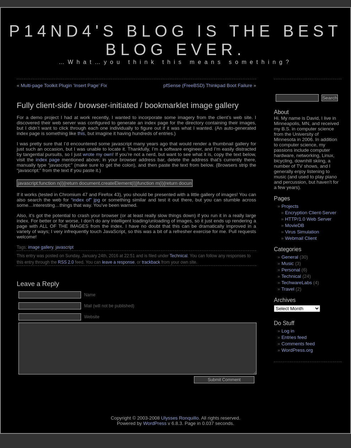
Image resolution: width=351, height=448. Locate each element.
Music (287, 263)
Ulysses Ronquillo (180, 418)
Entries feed (294, 337)
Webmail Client (301, 238)
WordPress (155, 423)
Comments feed (298, 343)
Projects (289, 206)
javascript (64, 247)
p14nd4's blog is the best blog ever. (175, 40)
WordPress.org (297, 350)
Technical (179, 255)
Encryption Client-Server (310, 212)
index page (48, 159)
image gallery (40, 247)
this (81, 133)
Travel (288, 289)
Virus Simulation (302, 231)
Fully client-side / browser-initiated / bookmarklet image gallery (128, 105)
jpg (85, 200)
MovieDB (294, 225)
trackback (151, 262)
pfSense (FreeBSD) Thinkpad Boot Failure (207, 85)
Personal (290, 269)
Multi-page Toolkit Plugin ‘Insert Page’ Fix (64, 85)
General (289, 257)
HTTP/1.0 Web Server (308, 219)
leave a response (118, 262)
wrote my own (97, 154)
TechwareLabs (296, 282)
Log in (287, 331)
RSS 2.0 (66, 262)
